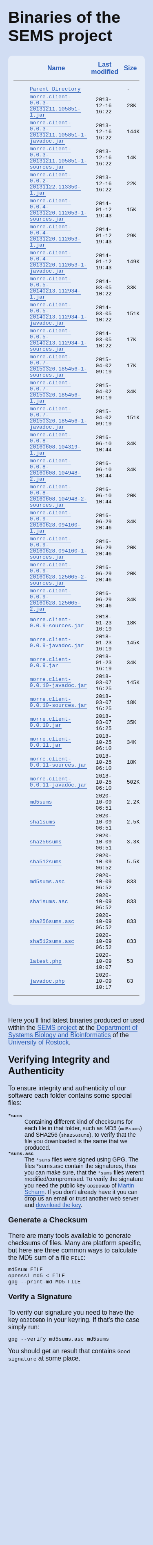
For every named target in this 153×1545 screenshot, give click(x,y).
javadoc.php (47, 1147)
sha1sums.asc (49, 1053)
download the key (58, 1375)
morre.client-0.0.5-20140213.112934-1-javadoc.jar (58, 356)
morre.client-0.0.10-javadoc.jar (58, 794)
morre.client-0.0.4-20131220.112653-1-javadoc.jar (58, 295)
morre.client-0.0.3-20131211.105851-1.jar (55, 109)
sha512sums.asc (52, 1100)
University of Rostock (38, 1210)
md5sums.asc (47, 1030)
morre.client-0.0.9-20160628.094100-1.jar (55, 603)
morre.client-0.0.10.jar (50, 841)
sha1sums (42, 959)
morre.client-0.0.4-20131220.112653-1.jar (55, 264)
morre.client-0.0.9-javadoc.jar (57, 747)
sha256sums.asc (52, 1077)
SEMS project (57, 1195)
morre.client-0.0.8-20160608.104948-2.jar (55, 542)
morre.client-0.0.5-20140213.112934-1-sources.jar (58, 387)
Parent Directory (55, 89)
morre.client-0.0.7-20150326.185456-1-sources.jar (58, 418)
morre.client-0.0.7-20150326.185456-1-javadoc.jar (58, 480)
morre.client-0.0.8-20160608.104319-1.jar (55, 511)
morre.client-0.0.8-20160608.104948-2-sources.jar (58, 572)
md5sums (41, 935)
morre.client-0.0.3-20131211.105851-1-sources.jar (58, 171)
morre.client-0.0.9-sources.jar (57, 723)
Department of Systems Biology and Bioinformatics (72, 1199)
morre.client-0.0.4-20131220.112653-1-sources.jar (58, 233)
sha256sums (46, 982)
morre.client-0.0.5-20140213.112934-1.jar (55, 325)
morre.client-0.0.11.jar (50, 865)
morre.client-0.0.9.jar (50, 770)
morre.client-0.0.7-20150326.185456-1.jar (55, 449)
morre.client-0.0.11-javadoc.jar (58, 912)
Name (56, 68)
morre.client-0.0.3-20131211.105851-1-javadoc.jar (58, 140)
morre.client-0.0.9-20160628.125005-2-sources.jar (58, 665)
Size (130, 68)
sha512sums (46, 1006)
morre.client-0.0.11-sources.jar (58, 888)
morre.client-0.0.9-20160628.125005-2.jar (55, 696)
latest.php (46, 1124)
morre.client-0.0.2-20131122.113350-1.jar (55, 202)
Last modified (104, 68)
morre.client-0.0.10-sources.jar (58, 817)
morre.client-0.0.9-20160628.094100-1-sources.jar (58, 634)
